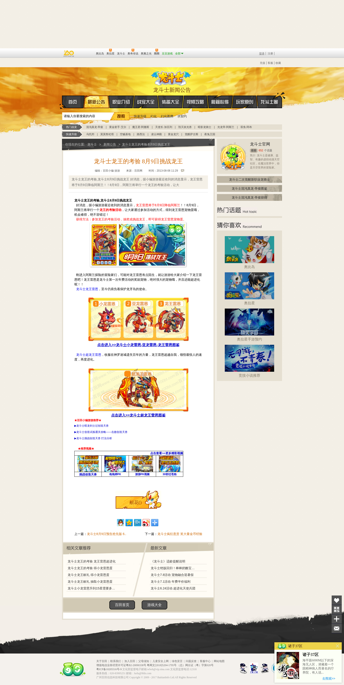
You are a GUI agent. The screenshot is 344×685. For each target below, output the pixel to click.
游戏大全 (154, 605)
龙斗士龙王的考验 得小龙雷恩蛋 (90, 568)
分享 (337, 619)
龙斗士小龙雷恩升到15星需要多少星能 (93, 588)
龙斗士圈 (269, 98)
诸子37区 (310, 654)
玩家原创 (245, 102)
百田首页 (122, 605)
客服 (270, 63)
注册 (270, 53)
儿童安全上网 (160, 661)
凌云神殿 (156, 134)
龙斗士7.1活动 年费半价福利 (170, 581)
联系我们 (115, 661)
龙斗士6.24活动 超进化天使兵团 (173, 588)
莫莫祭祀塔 (107, 134)
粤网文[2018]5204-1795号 (161, 665)
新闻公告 (110, 144)
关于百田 (101, 661)
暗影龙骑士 (204, 127)
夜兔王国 (209, 134)
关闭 (338, 646)
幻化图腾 (167, 116)
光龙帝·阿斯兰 (225, 127)
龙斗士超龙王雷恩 (88, 354)
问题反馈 (191, 661)
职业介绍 (121, 102)
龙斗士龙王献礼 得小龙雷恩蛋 (88, 575)
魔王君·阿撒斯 (140, 127)
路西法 (141, 134)
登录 (262, 53)
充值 (262, 63)
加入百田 (129, 661)
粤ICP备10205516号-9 (109, 669)
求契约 (182, 116)
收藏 (278, 63)
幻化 (153, 116)
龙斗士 (171, 77)
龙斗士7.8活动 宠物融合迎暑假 (172, 575)
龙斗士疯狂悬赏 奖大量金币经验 (179, 534)
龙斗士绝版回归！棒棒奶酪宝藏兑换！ (174, 568)
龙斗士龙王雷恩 (87, 289)
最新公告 (96, 102)
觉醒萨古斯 (191, 134)
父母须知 (143, 661)
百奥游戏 (69, 53)
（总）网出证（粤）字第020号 (195, 665)
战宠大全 (146, 102)
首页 (62, 102)
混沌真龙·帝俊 (94, 127)
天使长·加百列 (163, 127)
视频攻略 (195, 102)
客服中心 (205, 661)
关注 (337, 609)
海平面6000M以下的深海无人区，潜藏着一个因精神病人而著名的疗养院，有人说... (318, 666)
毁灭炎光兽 (185, 127)
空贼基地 (125, 134)
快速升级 (140, 116)
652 (261, 150)
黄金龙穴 (173, 134)
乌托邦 (90, 134)
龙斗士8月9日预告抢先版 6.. (106, 534)
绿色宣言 (177, 661)
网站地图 (219, 661)
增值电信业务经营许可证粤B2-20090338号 (121, 665)
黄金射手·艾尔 (117, 127)
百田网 (86, 53)
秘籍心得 (220, 102)
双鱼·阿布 (246, 127)
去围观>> (328, 678)
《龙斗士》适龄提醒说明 (168, 561)
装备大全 (170, 102)
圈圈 (254, 150)
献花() (135, 502)
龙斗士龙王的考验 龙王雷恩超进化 (92, 561)
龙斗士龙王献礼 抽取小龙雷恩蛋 (90, 581)
